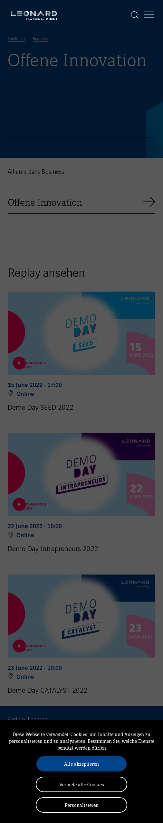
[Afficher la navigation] (149, 15)
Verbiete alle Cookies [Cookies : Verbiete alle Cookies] (81, 784)
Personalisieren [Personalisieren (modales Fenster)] (82, 804)
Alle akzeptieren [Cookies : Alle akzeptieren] (81, 763)
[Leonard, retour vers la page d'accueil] (34, 15)
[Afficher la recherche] (134, 15)
